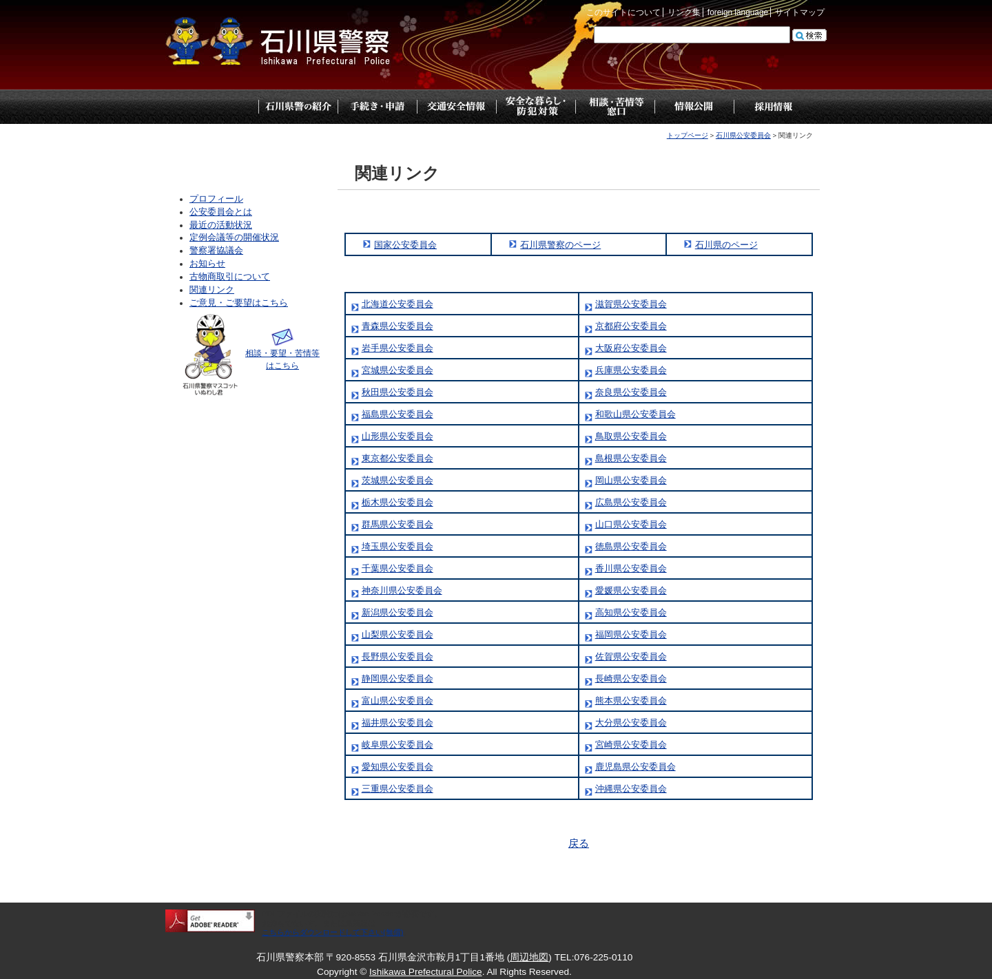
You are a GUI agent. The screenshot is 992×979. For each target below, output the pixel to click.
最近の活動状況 (220, 225)
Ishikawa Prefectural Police (425, 972)
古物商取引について (229, 277)
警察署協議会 (216, 250)
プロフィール (216, 199)
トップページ (218, 107)
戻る (578, 843)
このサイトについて (623, 12)
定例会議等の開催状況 (234, 237)
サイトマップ (800, 12)
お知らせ (207, 264)
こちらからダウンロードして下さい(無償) (333, 932)
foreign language (737, 12)
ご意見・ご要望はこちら (238, 303)
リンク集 (684, 12)
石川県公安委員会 (743, 135)
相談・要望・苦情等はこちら (282, 353)
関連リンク (211, 290)
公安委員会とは (220, 212)
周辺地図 (529, 957)
